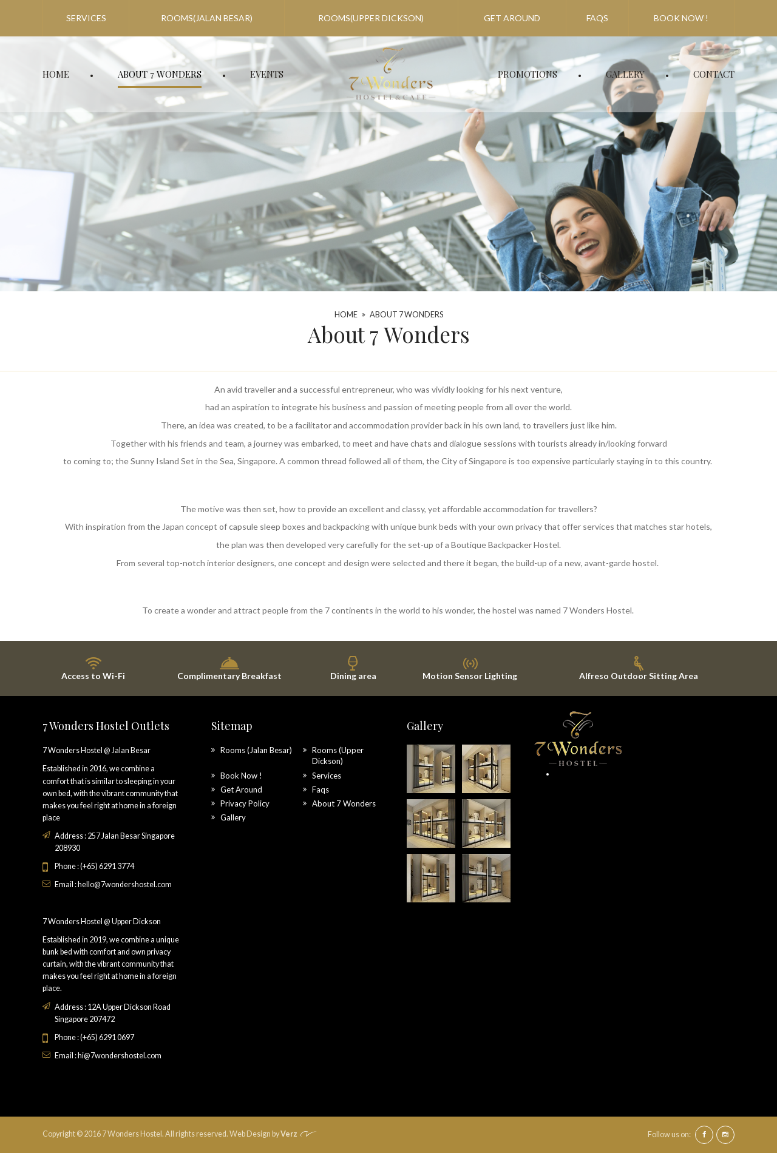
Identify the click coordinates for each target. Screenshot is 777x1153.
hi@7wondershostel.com (119, 1055)
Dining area (353, 668)
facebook (704, 1135)
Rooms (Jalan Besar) (256, 750)
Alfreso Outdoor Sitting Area (638, 668)
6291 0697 (116, 1037)
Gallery (625, 74)
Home (55, 74)
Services (86, 18)
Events (266, 74)
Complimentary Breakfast (229, 668)
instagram (725, 1135)
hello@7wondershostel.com (125, 884)
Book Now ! (681, 18)
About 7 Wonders (160, 74)
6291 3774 (116, 866)
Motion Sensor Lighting (470, 668)
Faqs (597, 18)
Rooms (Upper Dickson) (338, 755)
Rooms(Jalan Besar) (207, 18)
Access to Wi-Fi (93, 668)
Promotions (527, 74)
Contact (714, 74)
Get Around (512, 18)
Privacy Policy (245, 803)
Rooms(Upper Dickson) (371, 18)
